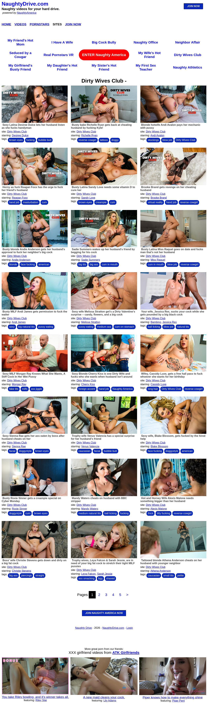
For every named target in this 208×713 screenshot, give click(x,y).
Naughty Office (146, 42)
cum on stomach (124, 326)
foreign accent (87, 388)
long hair (153, 388)
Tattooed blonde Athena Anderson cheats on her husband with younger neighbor (171, 562)
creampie (101, 202)
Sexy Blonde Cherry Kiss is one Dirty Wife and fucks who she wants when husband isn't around (101, 375)
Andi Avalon (157, 135)
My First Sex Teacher (146, 67)
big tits (82, 264)
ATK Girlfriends (125, 653)
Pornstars (39, 24)
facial (12, 451)
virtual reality (155, 202)
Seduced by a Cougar (20, 55)
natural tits (183, 326)
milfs (24, 388)
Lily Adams (109, 700)
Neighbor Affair (187, 42)
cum (44, 202)
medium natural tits (90, 513)
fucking (30, 140)
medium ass (104, 326)
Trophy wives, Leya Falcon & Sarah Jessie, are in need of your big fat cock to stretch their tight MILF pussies (103, 563)
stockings (153, 140)
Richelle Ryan (89, 135)
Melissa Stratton (90, 322)
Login (130, 627)
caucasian (84, 451)
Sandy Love (88, 197)
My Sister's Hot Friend (104, 67)
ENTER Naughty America (104, 55)
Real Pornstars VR (58, 55)
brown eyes (16, 140)
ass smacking (87, 578)
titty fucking (163, 513)
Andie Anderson (21, 259)
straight (39, 575)
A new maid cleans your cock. (104, 697)
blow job (167, 140)
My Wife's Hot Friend (149, 55)
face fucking (28, 264)
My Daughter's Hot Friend (62, 67)
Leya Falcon (88, 573)
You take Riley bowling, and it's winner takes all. (35, 697)
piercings (26, 575)
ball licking (154, 326)
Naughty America (122, 388)
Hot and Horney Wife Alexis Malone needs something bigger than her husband (167, 500)
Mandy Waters (89, 508)
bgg (100, 578)
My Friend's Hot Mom (20, 42)
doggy (115, 140)
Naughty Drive (83, 627)
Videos (21, 24)
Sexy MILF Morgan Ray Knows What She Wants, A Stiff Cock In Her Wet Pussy (33, 375)
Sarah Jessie (104, 573)
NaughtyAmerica (26, 12)
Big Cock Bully (104, 42)
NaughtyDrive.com (25, 4)
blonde (13, 264)
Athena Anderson (160, 570)
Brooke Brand (159, 197)
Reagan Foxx (20, 197)
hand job (14, 202)
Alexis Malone (158, 508)
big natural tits (26, 326)
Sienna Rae (19, 446)
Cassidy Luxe (158, 384)
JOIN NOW (193, 6)
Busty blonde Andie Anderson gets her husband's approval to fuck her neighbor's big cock (33, 251)
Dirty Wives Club (187, 55)
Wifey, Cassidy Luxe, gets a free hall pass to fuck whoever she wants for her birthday (171, 375)
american (43, 264)
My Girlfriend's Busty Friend (20, 67)
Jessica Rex (169, 322)
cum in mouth (110, 264)
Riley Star (41, 700)
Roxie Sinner (19, 508)
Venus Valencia (90, 446)
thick (150, 513)
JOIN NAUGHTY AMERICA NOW (104, 613)
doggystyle (25, 451)
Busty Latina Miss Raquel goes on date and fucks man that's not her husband (171, 251)
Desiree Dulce (20, 135)
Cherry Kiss (88, 384)
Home (6, 24)
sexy (12, 326)
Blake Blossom (159, 446)
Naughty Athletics (187, 67)
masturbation (30, 202)
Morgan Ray (19, 384)
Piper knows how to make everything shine (173, 697)
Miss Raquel (158, 259)
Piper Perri (178, 700)
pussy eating (45, 326)
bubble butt (44, 140)
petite (180, 575)
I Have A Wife (62, 42)
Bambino (156, 322)
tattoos (104, 140)
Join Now (73, 24)
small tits (168, 575)
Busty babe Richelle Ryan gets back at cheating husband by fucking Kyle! (101, 126)
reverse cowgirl (87, 140)
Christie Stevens (21, 570)
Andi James (19, 322)
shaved (110, 578)
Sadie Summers (90, 259)
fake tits (13, 388)
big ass (94, 264)
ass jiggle (36, 388)
